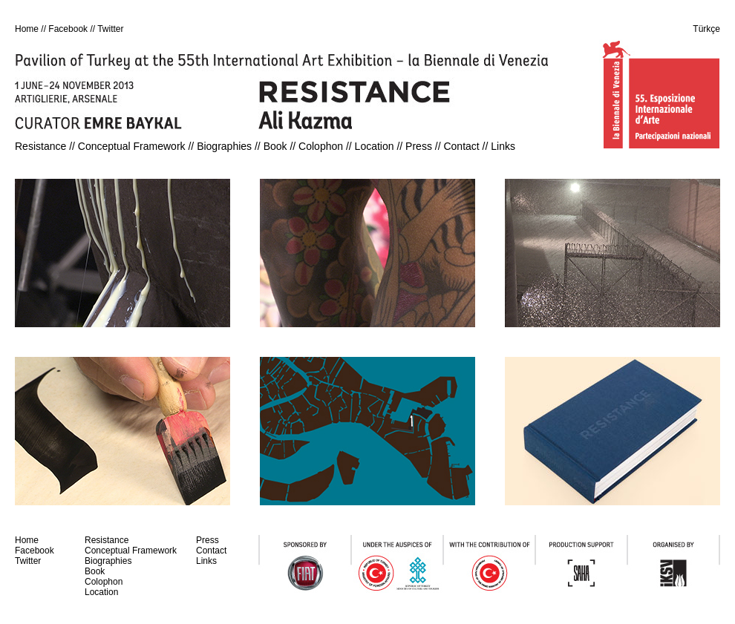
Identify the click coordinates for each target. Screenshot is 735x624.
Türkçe (706, 29)
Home (27, 29)
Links (503, 146)
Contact (461, 146)
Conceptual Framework (132, 146)
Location (374, 146)
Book (275, 146)
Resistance (40, 146)
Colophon (320, 146)
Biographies (224, 146)
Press (418, 146)
